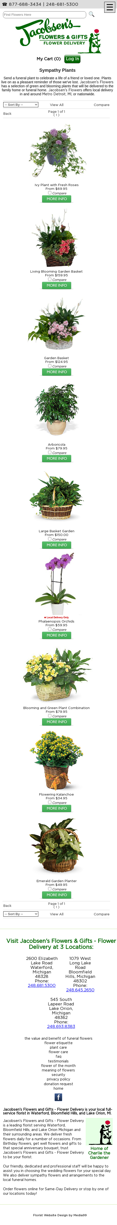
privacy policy (58, 1079)
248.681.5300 (42, 985)
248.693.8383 (61, 1026)
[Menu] (109, 7)
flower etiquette (58, 1043)
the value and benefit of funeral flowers (58, 1038)
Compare (101, 105)
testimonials (58, 1061)
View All (56, 105)
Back (7, 113)
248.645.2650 (80, 990)
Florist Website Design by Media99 (60, 1215)
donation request (58, 1084)
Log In (72, 59)
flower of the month (58, 1065)
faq (58, 1056)
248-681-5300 (62, 4)
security (58, 1074)
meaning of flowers (58, 1070)
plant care (58, 1047)
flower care (58, 1052)
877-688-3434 (25, 4)
